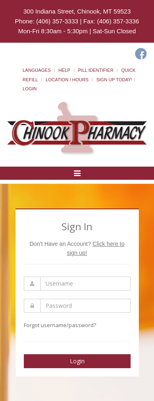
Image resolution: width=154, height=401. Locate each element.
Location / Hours (67, 79)
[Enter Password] (85, 306)
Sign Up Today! (114, 79)
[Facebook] (141, 54)
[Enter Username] (85, 284)
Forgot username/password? (60, 325)
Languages (37, 70)
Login (30, 88)
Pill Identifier (95, 70)
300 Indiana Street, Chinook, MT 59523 (77, 11)
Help (64, 70)
